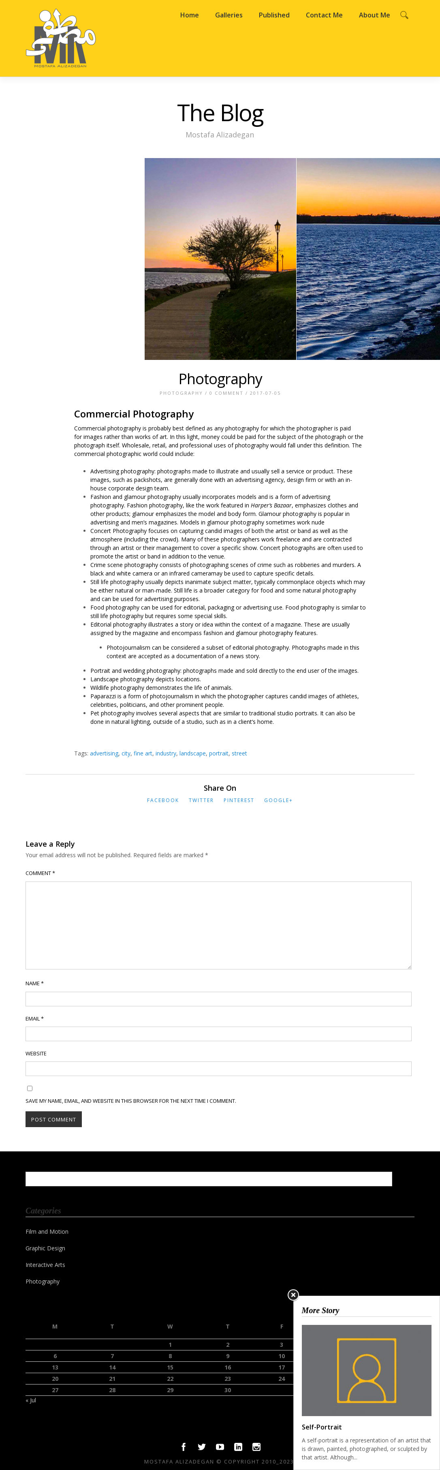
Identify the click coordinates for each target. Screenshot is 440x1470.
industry (166, 753)
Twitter (201, 800)
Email (35, 1018)
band (153, 556)
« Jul (31, 1400)
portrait (219, 753)
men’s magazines (154, 522)
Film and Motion (47, 1231)
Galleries (229, 15)
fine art (143, 753)
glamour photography (235, 522)
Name (35, 983)
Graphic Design (45, 1248)
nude (318, 522)
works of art (151, 437)
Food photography (114, 607)
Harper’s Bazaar (271, 505)
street (239, 753)
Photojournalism (128, 647)
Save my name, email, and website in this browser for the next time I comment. (131, 1100)
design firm (301, 480)
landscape (192, 753)
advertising (104, 753)
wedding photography (151, 670)
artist (132, 556)
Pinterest (239, 800)
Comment (40, 873)
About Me (374, 15)
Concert (270, 548)
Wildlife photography (117, 687)
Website (36, 1053)
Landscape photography (122, 679)
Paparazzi (103, 696)
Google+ (278, 800)
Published (274, 15)
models (246, 497)
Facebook (163, 800)
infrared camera (190, 573)
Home (189, 15)
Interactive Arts (45, 1265)
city (126, 753)
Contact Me (324, 15)
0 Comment (226, 393)
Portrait (100, 670)
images (93, 437)
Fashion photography (155, 505)
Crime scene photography (124, 565)
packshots (147, 480)
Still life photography (117, 582)
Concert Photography (118, 531)
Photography (220, 379)
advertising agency (259, 480)
